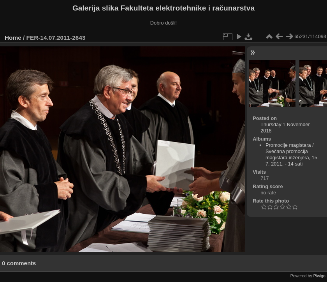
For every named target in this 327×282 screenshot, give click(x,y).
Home (13, 37)
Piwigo (319, 275)
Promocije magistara (288, 145)
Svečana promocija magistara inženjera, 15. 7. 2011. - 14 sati (292, 157)
